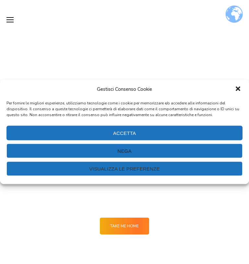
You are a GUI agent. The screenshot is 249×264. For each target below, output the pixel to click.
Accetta (124, 133)
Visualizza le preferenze (124, 168)
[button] (239, 89)
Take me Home (124, 226)
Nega (124, 150)
